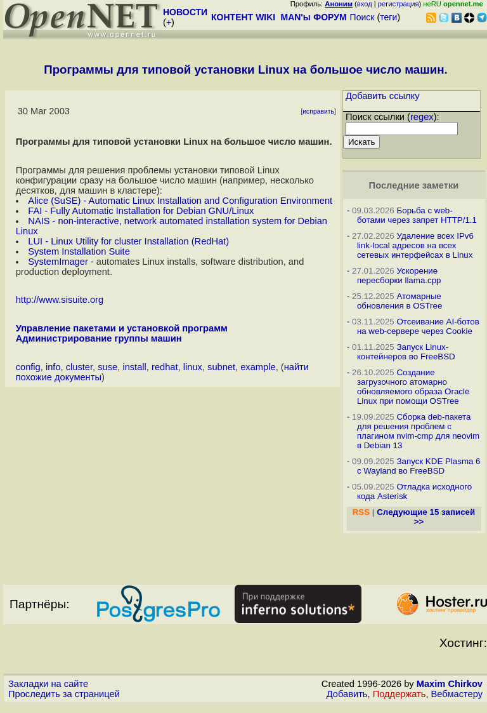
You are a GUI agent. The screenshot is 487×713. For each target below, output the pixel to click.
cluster (79, 367)
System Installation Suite (78, 251)
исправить (318, 111)
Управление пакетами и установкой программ (122, 328)
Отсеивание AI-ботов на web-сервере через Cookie (418, 326)
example (257, 367)
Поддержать (399, 694)
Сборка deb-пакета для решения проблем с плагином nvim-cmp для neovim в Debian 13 (418, 431)
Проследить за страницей (64, 694)
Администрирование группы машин (99, 338)
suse (107, 367)
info (53, 367)
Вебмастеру (457, 694)
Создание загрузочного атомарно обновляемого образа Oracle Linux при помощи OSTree (413, 387)
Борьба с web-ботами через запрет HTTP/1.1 (417, 215)
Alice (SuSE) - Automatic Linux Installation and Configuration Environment (180, 201)
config (28, 367)
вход (364, 4)
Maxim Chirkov (450, 684)
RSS (361, 512)
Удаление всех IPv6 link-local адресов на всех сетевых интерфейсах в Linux (415, 245)
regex (422, 117)
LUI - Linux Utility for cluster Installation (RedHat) (128, 241)
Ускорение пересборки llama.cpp (399, 275)
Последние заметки (414, 185)
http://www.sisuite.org (59, 300)
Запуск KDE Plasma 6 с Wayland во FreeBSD (419, 466)
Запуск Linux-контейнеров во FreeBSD (406, 351)
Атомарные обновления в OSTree (399, 300)
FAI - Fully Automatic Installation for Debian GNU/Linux (141, 211)
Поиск (362, 17)
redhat (165, 367)
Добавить (347, 694)
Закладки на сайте (48, 684)
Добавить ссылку (383, 96)
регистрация (398, 4)
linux (192, 367)
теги (388, 17)
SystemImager (58, 262)
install (134, 367)
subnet (221, 367)
